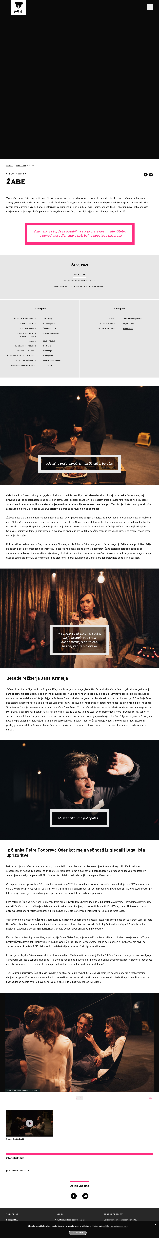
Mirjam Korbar (128, 264)
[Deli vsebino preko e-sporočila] (151, 115)
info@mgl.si (61, 1177)
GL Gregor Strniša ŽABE (19, 1111)
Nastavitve (77, 1233)
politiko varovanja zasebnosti (115, 1226)
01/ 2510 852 (13, 1173)
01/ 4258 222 (62, 1173)
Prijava (111, 1178)
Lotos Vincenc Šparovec (132, 259)
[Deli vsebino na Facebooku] (146, 115)
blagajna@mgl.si (14, 1177)
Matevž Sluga (128, 269)
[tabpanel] (79, 982)
